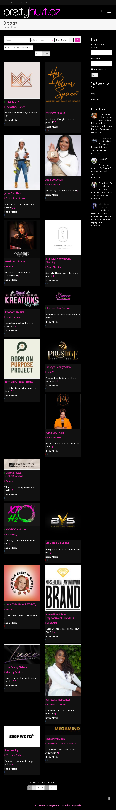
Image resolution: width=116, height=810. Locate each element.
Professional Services (15, 106)
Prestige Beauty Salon (58, 367)
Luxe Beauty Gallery (15, 667)
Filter (7, 47)
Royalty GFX (12, 101)
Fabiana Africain (54, 432)
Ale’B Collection (54, 179)
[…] (9, 115)
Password (95, 58)
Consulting (51, 622)
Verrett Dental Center (57, 699)
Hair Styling (10, 534)
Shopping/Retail (53, 184)
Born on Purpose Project (18, 381)
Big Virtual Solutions (57, 543)
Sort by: (22, 47)
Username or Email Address (99, 46)
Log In (95, 75)
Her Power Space (55, 112)
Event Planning (53, 267)
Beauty (8, 266)
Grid (46, 53)
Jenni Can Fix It (12, 193)
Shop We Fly (11, 750)
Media (8, 609)
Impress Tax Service (58, 308)
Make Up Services (13, 672)
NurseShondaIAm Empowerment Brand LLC (59, 616)
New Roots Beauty (14, 261)
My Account (96, 99)
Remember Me (100, 69)
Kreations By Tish (14, 312)
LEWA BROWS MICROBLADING (13, 474)
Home (6, 27)
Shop (93, 93)
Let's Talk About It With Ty (21, 604)
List (38, 53)
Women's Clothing (14, 755)
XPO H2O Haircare (16, 529)
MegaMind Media (55, 738)
